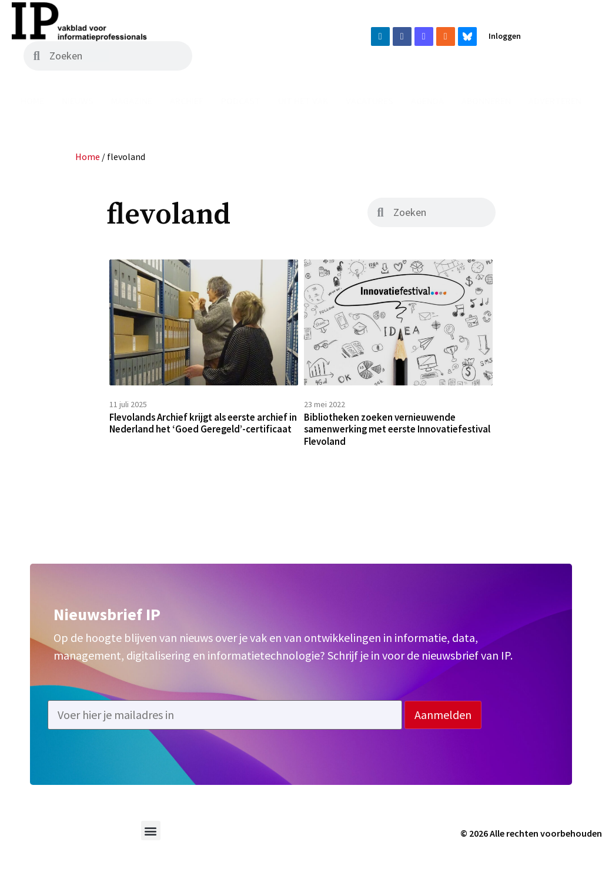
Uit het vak (303, 100)
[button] (150, 838)
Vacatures (369, 100)
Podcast (240, 100)
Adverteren (555, 100)
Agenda (427, 100)
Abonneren (486, 100)
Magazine (131, 100)
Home (32, 100)
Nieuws (77, 100)
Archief (186, 100)
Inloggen (505, 36)
